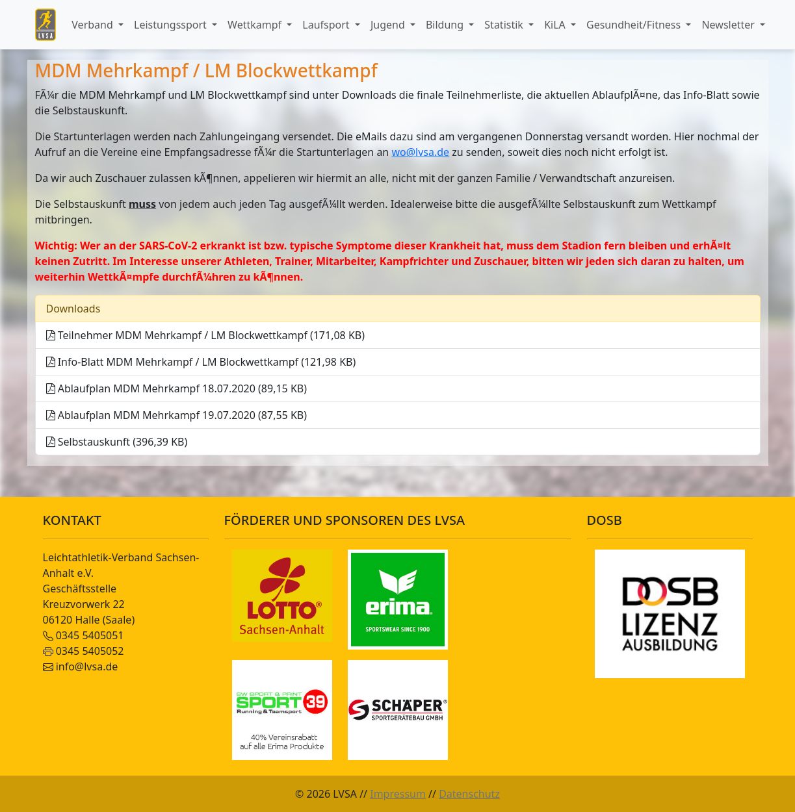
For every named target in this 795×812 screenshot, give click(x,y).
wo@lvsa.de (420, 152)
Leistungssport (171, 25)
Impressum (398, 794)
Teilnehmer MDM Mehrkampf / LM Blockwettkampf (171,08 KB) (205, 335)
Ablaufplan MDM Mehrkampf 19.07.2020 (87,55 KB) (176, 415)
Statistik (505, 25)
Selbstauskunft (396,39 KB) (117, 442)
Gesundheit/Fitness (634, 25)
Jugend (389, 25)
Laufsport (327, 25)
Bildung (446, 25)
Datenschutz (469, 794)
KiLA (556, 25)
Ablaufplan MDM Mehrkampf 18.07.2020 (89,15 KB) (176, 388)
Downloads (73, 308)
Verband (94, 25)
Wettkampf (256, 25)
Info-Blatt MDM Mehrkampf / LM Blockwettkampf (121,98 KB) (201, 362)
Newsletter (729, 25)
